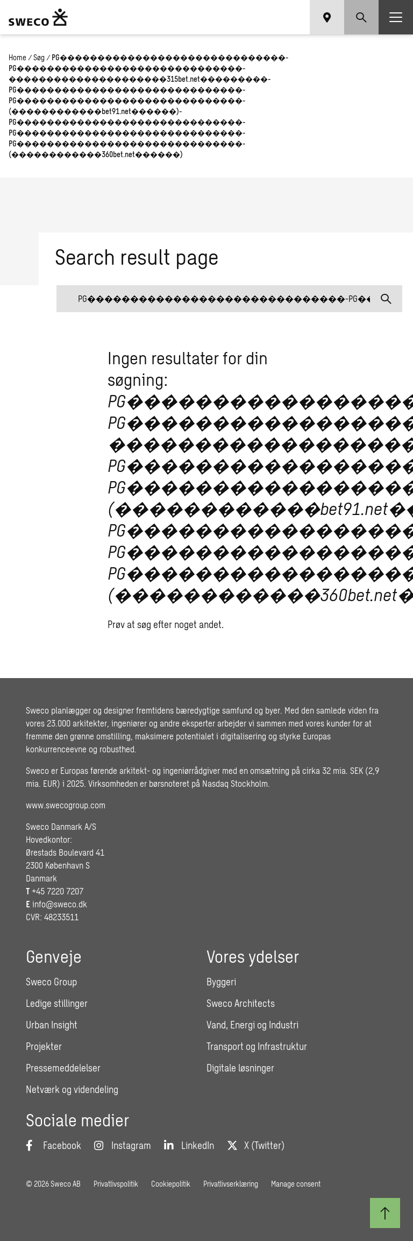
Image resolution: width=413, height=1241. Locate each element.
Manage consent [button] (296, 1183)
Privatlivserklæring (230, 1183)
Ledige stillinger (57, 1003)
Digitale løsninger (240, 1068)
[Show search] (361, 17)
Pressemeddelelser (63, 1068)
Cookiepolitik (170, 1183)
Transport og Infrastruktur (256, 1046)
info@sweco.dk (59, 904)
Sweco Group (51, 982)
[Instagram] (122, 1145)
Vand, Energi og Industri (252, 1025)
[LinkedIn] (189, 1145)
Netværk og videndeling (72, 1089)
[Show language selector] (327, 17)
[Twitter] (255, 1145)
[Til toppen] (385, 1213)
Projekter (44, 1046)
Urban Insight (51, 1025)
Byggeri (221, 982)
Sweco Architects (240, 1003)
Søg (39, 57)
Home (17, 57)
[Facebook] (53, 1145)
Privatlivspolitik (116, 1183)
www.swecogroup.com (65, 805)
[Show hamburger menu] (396, 17)
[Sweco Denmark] (38, 17)
